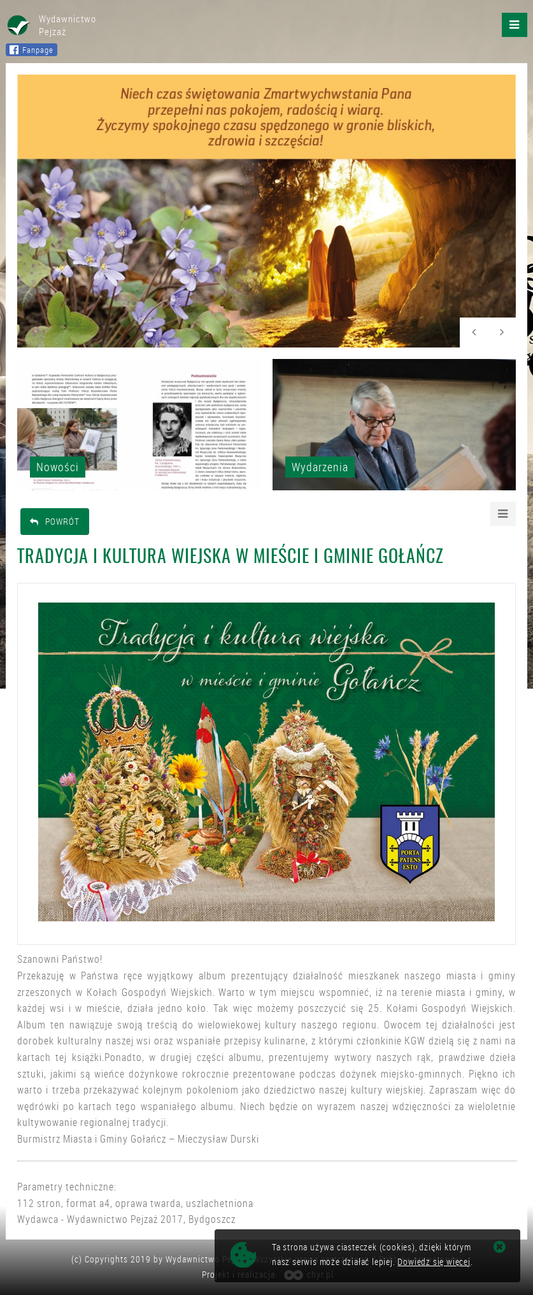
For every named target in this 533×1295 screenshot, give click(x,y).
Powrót (55, 521)
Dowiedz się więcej (433, 1261)
